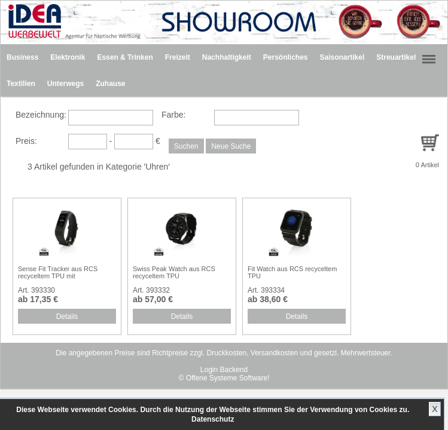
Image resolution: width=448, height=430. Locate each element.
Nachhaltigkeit (226, 57)
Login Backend (224, 370)
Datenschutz (212, 419)
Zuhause (110, 83)
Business (22, 57)
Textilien (21, 83)
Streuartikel (396, 57)
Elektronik (67, 57)
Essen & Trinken (125, 57)
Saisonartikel (342, 57)
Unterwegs (65, 83)
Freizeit (177, 57)
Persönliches (285, 57)
